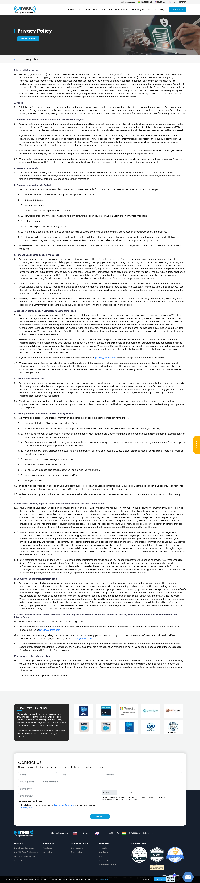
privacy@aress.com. (50, 630)
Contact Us (177, 10)
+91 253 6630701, (134, 833)
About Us (103, 848)
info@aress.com (128, 2)
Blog (161, 9)
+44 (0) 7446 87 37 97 (177, 2)
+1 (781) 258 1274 (85, 833)
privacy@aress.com (105, 358)
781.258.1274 (160, 2)
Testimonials (76, 852)
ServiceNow (48, 852)
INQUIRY (197, 445)
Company (136, 9)
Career (150, 9)
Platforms (98, 9)
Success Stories (117, 9)
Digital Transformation (24, 848)
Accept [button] (160, 879)
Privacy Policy (27, 808)
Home (71, 9)
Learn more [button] (103, 879)
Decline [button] (146, 879)
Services (83, 9)
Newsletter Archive (107, 864)
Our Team (103, 852)
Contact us (104, 860)
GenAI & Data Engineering (26, 852)
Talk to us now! (28, 39)
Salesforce (47, 848)
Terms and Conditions (64, 805)
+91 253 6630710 (145, 2)
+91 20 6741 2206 (148, 833)
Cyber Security (21, 860)
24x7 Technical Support (25, 856)
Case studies (77, 848)
